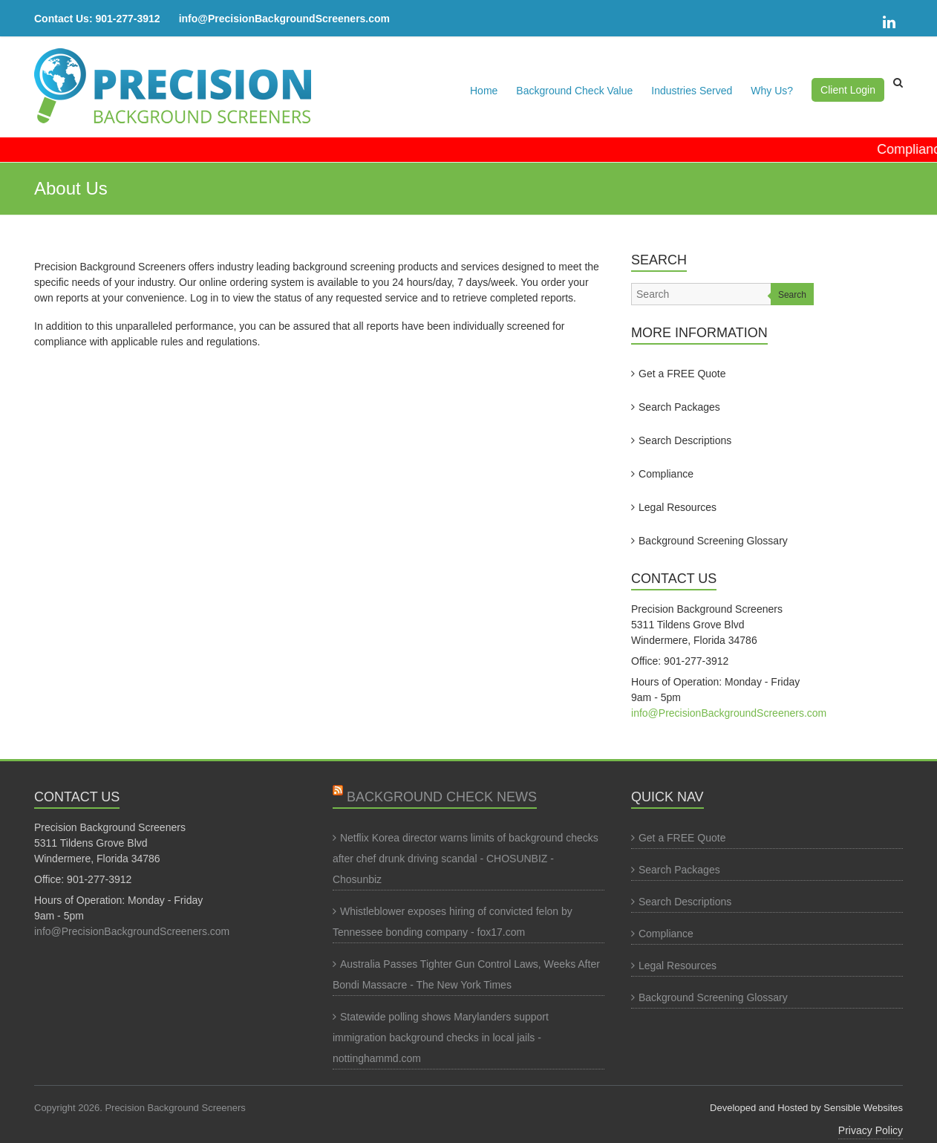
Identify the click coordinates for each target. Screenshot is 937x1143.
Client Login (847, 90)
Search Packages (679, 407)
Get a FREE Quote (682, 374)
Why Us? (772, 91)
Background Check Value (574, 91)
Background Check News (442, 796)
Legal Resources (677, 507)
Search (792, 295)
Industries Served (691, 91)
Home (483, 91)
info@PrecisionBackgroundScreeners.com (284, 19)
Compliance (666, 474)
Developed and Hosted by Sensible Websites (806, 1107)
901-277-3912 (127, 19)
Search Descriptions (685, 440)
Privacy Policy (870, 1130)
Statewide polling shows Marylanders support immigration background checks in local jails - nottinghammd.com (441, 1037)
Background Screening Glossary (713, 541)
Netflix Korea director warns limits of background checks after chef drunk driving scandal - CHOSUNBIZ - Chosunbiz (465, 858)
